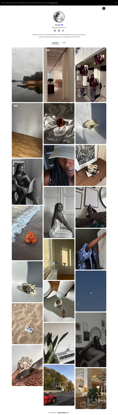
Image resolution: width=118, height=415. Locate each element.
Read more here (53, 2)
